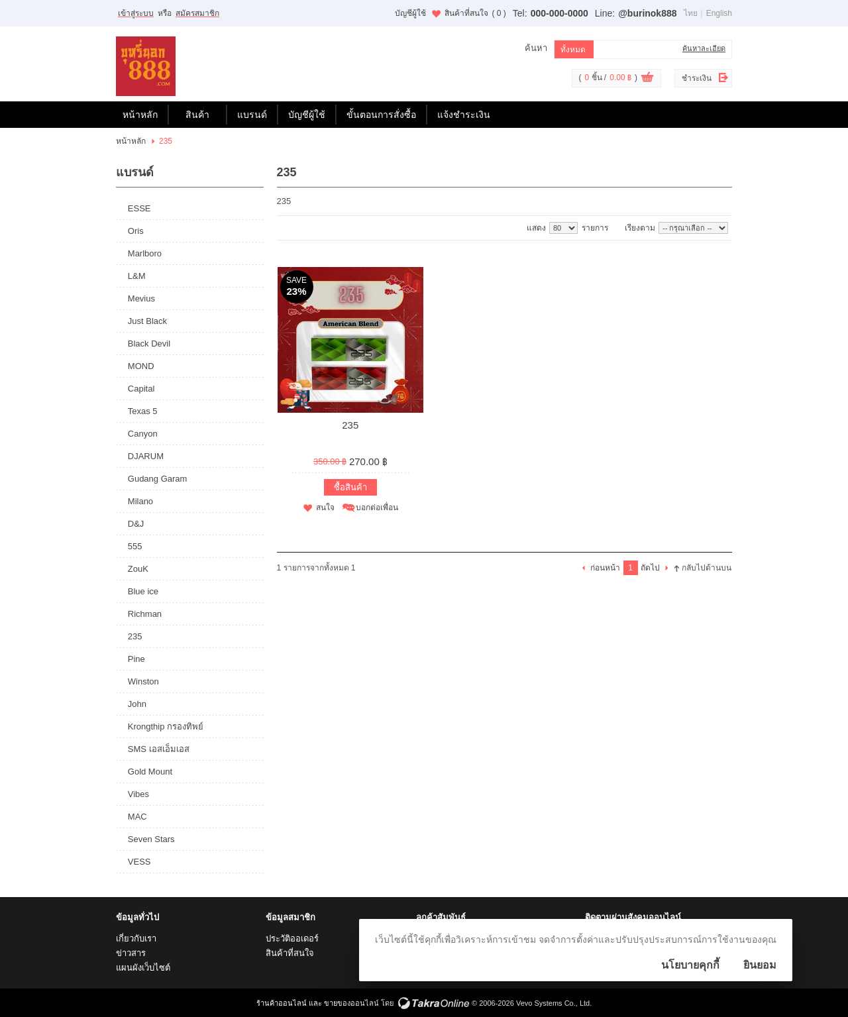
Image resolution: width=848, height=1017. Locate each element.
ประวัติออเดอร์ (292, 938)
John (137, 704)
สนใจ (325, 507)
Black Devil (149, 343)
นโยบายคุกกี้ (690, 965)
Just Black (147, 321)
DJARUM (146, 456)
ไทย (691, 13)
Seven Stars (151, 839)
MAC (137, 817)
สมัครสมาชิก (197, 13)
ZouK (138, 569)
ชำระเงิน (697, 78)
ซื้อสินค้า (350, 487)
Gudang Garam (157, 479)
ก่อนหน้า (605, 567)
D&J (136, 524)
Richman (145, 614)
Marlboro (145, 253)
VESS (139, 862)
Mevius (141, 298)
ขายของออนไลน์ (351, 1003)
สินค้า (197, 114)
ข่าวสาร (131, 953)
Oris (136, 231)
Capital (141, 389)
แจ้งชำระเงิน (463, 114)
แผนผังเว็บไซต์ (143, 968)
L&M (137, 276)
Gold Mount (150, 771)
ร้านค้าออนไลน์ (281, 1003)
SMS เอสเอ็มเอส (158, 749)
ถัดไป (650, 567)
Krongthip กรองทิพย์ (165, 726)
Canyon (143, 434)
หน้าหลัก (140, 114)
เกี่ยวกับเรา (136, 938)
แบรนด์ (252, 114)
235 (135, 636)
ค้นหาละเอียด (703, 48)
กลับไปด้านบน (706, 567)
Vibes (138, 794)
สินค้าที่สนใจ (475, 13)
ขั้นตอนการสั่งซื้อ (381, 114)
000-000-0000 (559, 13)
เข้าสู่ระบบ (136, 13)
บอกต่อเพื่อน (377, 507)
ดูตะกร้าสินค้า (647, 79)
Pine (136, 659)
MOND (141, 366)
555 (135, 546)
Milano (140, 501)
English (719, 13)
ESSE (139, 208)
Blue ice (143, 591)
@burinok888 (647, 13)
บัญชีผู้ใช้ (410, 13)
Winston (143, 681)
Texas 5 (143, 411)
